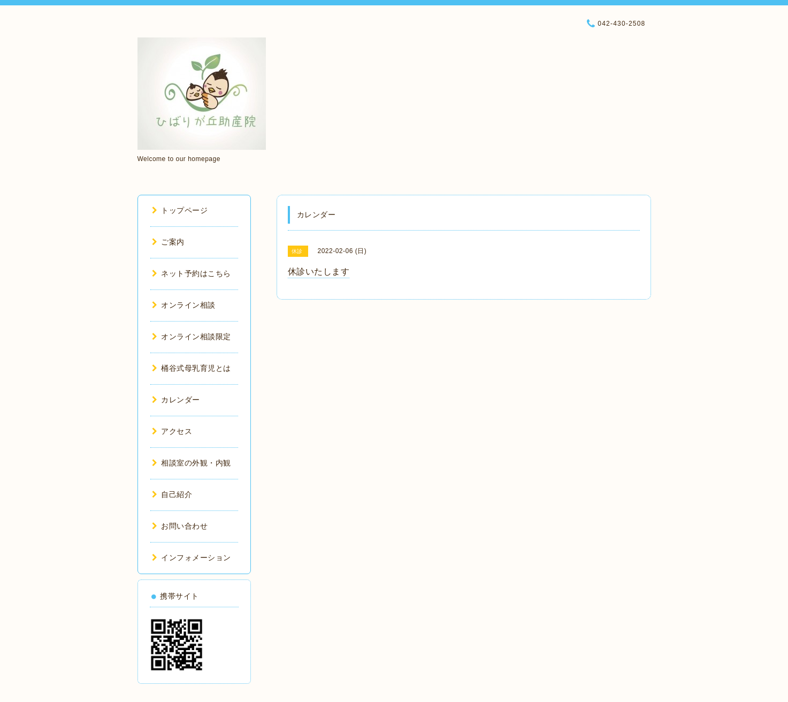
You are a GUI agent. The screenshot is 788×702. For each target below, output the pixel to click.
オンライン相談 (184, 305)
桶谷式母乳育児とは (191, 368)
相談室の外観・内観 (191, 463)
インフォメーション (191, 557)
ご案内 (168, 242)
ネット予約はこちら (191, 273)
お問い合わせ (180, 526)
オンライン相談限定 (191, 336)
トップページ (180, 210)
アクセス (172, 431)
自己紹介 (172, 494)
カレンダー (176, 399)
